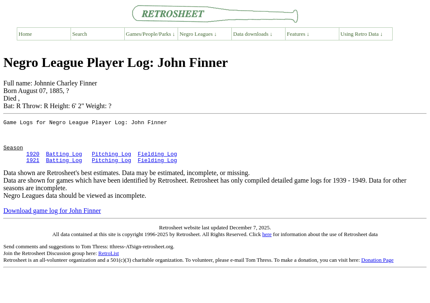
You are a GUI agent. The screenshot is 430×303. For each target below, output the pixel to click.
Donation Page (377, 269)
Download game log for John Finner (52, 219)
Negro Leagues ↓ (198, 34)
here (266, 243)
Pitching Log (111, 161)
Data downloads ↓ (253, 34)
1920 (32, 161)
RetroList (108, 262)
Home (25, 34)
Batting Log (64, 161)
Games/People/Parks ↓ (150, 34)
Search (79, 34)
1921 (32, 169)
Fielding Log (157, 161)
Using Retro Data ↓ (362, 34)
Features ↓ (298, 34)
